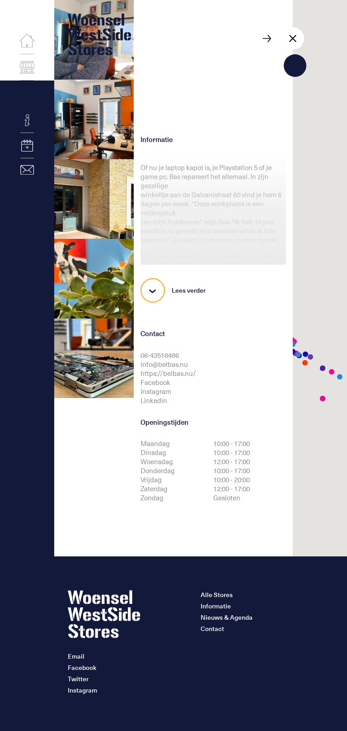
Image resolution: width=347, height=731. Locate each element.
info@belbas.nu (164, 364)
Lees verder (173, 290)
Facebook (155, 382)
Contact (212, 628)
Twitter (78, 679)
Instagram (156, 391)
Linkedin (154, 400)
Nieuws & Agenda (227, 617)
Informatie (216, 606)
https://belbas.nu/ (168, 373)
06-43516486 (160, 355)
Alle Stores (217, 594)
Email (76, 656)
